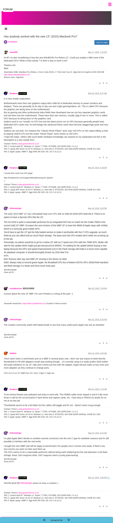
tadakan (13, 350)
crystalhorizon (16, 285)
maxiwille (14, 49)
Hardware (12, 38)
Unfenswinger (16, 205)
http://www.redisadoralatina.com (17, 72)
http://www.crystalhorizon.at (34, 300)
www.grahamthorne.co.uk (28, 141)
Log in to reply (102, 39)
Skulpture (14, 90)
